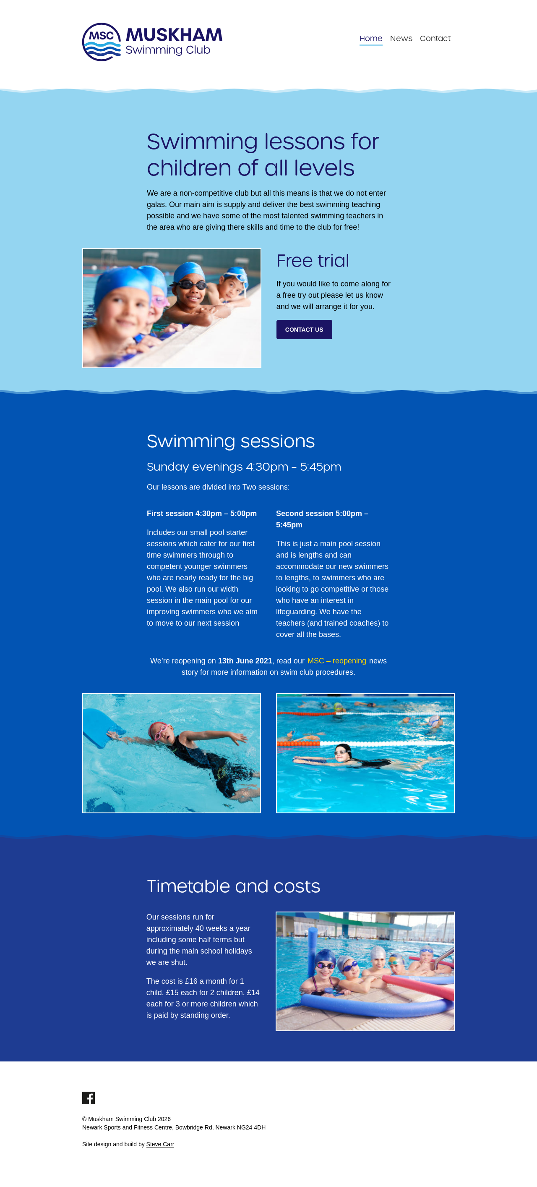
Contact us (304, 329)
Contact (435, 38)
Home (371, 38)
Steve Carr (160, 1144)
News (401, 38)
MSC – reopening (337, 661)
